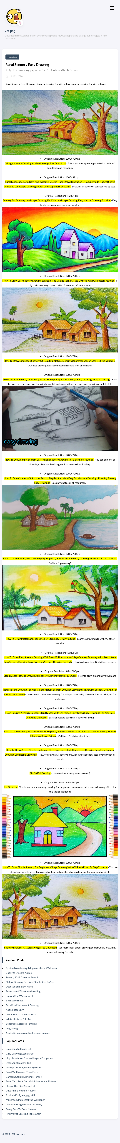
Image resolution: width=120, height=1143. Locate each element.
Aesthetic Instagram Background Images (28, 1032)
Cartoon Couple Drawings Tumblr (24, 1076)
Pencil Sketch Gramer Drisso (21, 1014)
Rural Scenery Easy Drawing (27, 64)
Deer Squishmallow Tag (18, 1062)
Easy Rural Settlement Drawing (22, 1005)
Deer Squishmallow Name (19, 986)
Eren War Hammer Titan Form (22, 1071)
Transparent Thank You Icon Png (23, 991)
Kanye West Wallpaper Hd (20, 995)
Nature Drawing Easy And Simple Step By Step (30, 981)
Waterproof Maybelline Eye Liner (23, 1067)
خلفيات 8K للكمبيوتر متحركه (20, 1095)
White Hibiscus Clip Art (18, 1019)
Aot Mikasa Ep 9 (15, 1009)
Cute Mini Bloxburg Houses (21, 1090)
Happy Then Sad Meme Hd (20, 1085)
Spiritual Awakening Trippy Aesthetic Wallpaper (31, 968)
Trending (12, 57)
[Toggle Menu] (112, 8)
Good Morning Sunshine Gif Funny (24, 1104)
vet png (10, 31)
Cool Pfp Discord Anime (19, 972)
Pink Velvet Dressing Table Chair (23, 1113)
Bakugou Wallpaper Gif (18, 1048)
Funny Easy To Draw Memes (21, 1109)
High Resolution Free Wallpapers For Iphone (29, 1058)
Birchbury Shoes (14, 1000)
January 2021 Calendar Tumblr (22, 977)
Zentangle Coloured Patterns (21, 1023)
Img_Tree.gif (12, 1028)
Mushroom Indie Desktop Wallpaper (25, 1099)
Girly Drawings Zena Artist (20, 1053)
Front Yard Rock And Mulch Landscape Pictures (31, 1081)
